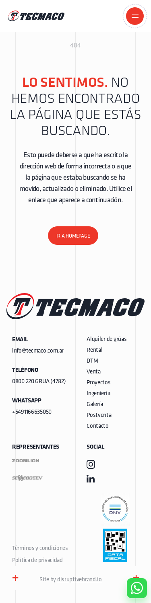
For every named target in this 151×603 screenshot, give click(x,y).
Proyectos (98, 383)
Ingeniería (98, 394)
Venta (94, 372)
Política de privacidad (37, 561)
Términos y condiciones (40, 549)
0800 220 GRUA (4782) (39, 382)
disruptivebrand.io (79, 580)
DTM (92, 361)
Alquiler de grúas (106, 339)
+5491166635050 (32, 412)
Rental (94, 350)
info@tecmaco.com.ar (38, 351)
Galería (95, 405)
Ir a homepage (73, 236)
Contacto (98, 426)
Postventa (99, 415)
